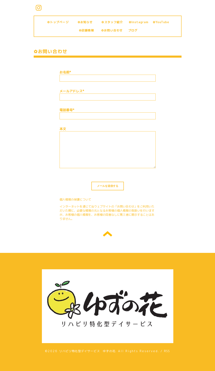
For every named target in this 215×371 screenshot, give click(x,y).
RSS (167, 351)
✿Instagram (139, 22)
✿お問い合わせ (113, 30)
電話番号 (67, 110)
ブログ (133, 30)
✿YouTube (161, 22)
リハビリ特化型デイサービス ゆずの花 (87, 351)
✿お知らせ (88, 22)
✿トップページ (59, 22)
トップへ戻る (107, 233)
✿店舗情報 (88, 30)
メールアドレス (72, 91)
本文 (63, 129)
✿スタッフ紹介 (113, 22)
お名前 (65, 72)
